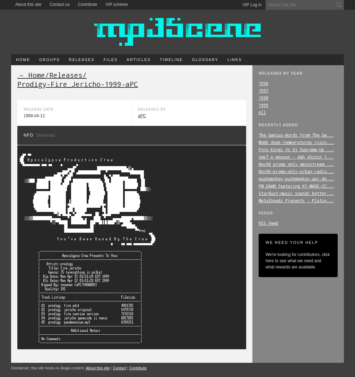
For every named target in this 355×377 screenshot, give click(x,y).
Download (45, 135)
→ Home (31, 74)
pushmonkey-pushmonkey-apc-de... (296, 178)
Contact (119, 368)
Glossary (205, 60)
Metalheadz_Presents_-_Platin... (296, 200)
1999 (263, 105)
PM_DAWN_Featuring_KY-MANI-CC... (296, 186)
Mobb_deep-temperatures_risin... (296, 142)
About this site (28, 4)
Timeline (171, 60)
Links (234, 60)
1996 (263, 83)
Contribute (87, 4)
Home (23, 60)
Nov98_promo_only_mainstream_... (296, 164)
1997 (263, 90)
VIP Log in (252, 4)
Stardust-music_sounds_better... (296, 193)
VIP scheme (116, 4)
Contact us (59, 4)
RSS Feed (268, 223)
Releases (82, 60)
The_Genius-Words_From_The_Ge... (296, 135)
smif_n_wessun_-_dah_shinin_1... (296, 157)
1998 (263, 98)
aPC (142, 115)
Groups (49, 60)
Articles (139, 60)
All (262, 112)
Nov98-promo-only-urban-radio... (296, 171)
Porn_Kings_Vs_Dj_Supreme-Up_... (296, 149)
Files (111, 60)
